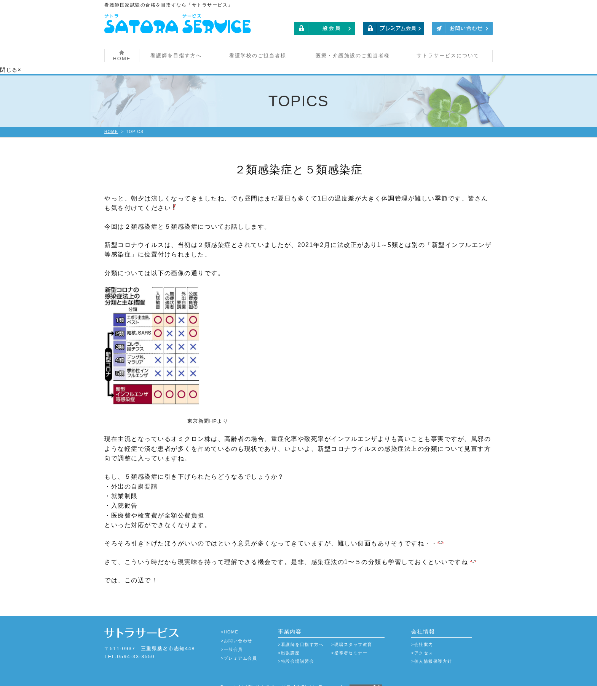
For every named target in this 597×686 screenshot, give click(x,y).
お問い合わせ (238, 632)
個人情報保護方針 (433, 652)
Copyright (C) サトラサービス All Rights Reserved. (298, 677)
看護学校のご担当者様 (257, 55)
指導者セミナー (351, 644)
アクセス (423, 644)
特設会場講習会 (297, 652)
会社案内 (423, 635)
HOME (122, 58)
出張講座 (290, 644)
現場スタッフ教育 (353, 635)
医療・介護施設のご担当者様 (353, 55)
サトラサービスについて (448, 55)
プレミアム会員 (240, 649)
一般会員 (233, 640)
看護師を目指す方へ (176, 55)
